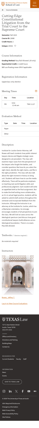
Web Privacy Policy (8, 410)
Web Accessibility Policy (10, 414)
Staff (24, 359)
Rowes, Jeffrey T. (18, 277)
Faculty (18, 359)
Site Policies (6, 417)
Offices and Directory (9, 336)
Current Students (8, 359)
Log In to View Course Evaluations (14, 303)
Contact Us (5, 347)
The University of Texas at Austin (18, 399)
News (4, 372)
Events (4, 376)
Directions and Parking (9, 340)
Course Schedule (11, 10)
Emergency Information (10, 407)
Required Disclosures (11, 403)
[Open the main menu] (34, 4)
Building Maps (7, 343)
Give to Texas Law (12, 382)
